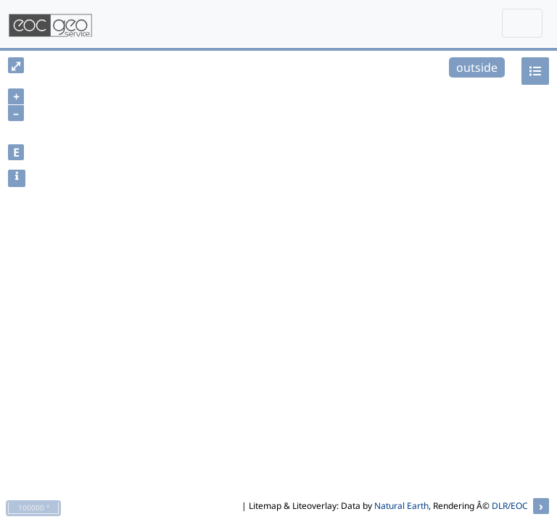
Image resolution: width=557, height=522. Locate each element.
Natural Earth (401, 506)
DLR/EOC (510, 506)
